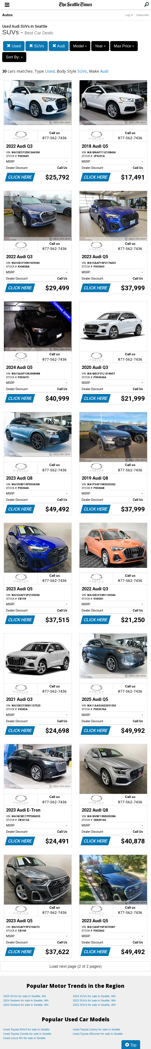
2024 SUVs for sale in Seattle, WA (94, 996)
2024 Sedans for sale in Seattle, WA (25, 1000)
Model (80, 46)
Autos (7, 15)
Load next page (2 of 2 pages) (75, 966)
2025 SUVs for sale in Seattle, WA (24, 996)
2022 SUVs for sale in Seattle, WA (94, 1004)
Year (100, 46)
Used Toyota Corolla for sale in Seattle (27, 1033)
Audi (58, 46)
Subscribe (142, 15)
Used (14, 46)
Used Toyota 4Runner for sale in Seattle (98, 1033)
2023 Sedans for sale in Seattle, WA (25, 1004)
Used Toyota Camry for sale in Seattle (96, 1029)
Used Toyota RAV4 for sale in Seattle (26, 1029)
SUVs (36, 46)
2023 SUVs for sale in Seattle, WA (94, 1000)
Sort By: (14, 57)
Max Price (124, 46)
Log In (129, 15)
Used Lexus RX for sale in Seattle (24, 1038)
